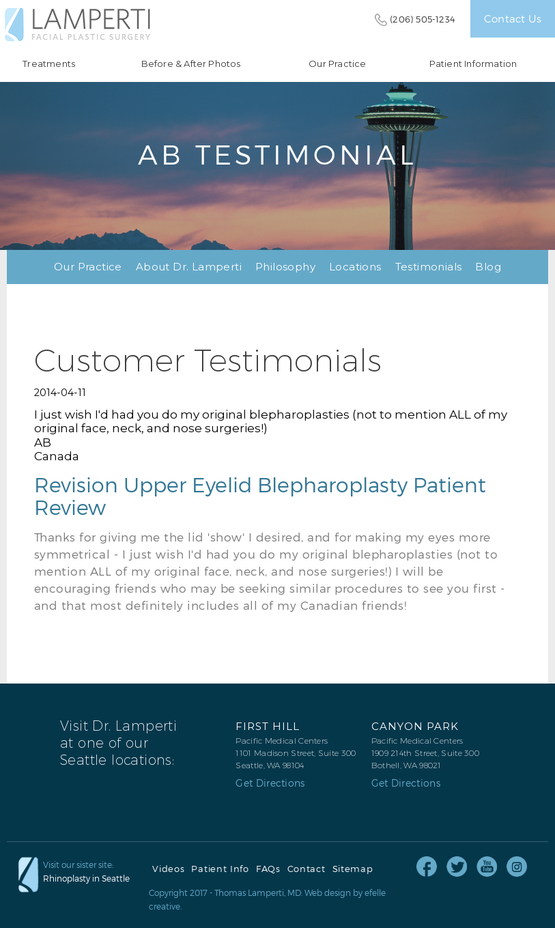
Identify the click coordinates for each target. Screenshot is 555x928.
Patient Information (473, 63)
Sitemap (352, 868)
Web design (327, 892)
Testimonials (428, 267)
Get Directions (270, 783)
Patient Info (219, 868)
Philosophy (285, 267)
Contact (306, 868)
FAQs (268, 868)
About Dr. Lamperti (189, 267)
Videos (168, 868)
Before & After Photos (191, 63)
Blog (488, 267)
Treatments (49, 63)
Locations (355, 267)
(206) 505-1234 (422, 19)
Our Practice (337, 63)
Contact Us (512, 18)
